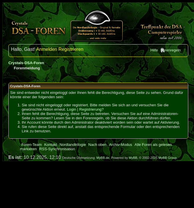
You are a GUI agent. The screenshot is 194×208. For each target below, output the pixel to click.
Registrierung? (91, 109)
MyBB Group (167, 157)
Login (71, 109)
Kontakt (50, 144)
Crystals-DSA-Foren (26, 63)
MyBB (133, 157)
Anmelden (46, 49)
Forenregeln (170, 50)
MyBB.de (102, 157)
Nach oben (97, 144)
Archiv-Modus (120, 144)
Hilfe (154, 50)
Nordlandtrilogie (72, 144)
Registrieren (70, 49)
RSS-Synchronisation (57, 149)
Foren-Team (31, 144)
